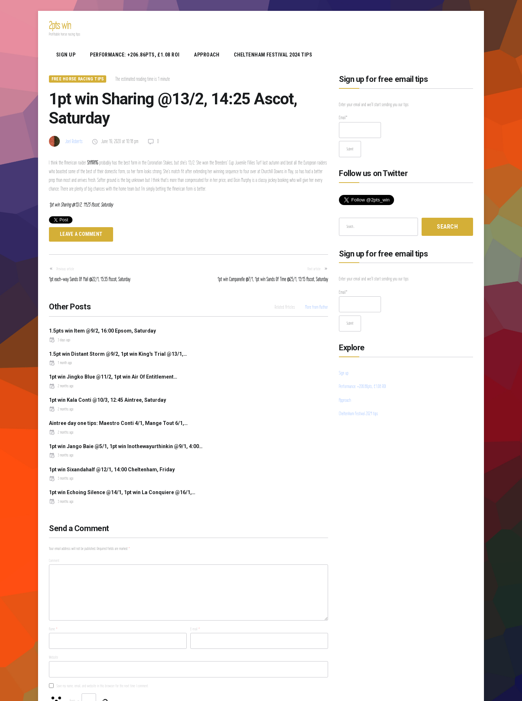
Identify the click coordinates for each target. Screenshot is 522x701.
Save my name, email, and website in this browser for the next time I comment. (103, 614)
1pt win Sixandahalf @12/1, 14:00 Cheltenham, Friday (112, 414)
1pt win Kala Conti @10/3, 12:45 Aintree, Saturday (252, 361)
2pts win (60, 25)
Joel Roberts (74, 141)
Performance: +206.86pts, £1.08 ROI (134, 55)
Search (447, 226)
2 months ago (61, 369)
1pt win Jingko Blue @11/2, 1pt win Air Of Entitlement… (113, 361)
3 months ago (206, 399)
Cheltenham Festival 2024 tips (273, 55)
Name (53, 557)
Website (53, 586)
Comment (54, 489)
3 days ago (59, 339)
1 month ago (205, 346)
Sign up (65, 55)
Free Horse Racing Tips (77, 79)
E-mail (195, 557)
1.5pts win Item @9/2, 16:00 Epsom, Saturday (102, 331)
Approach (206, 55)
